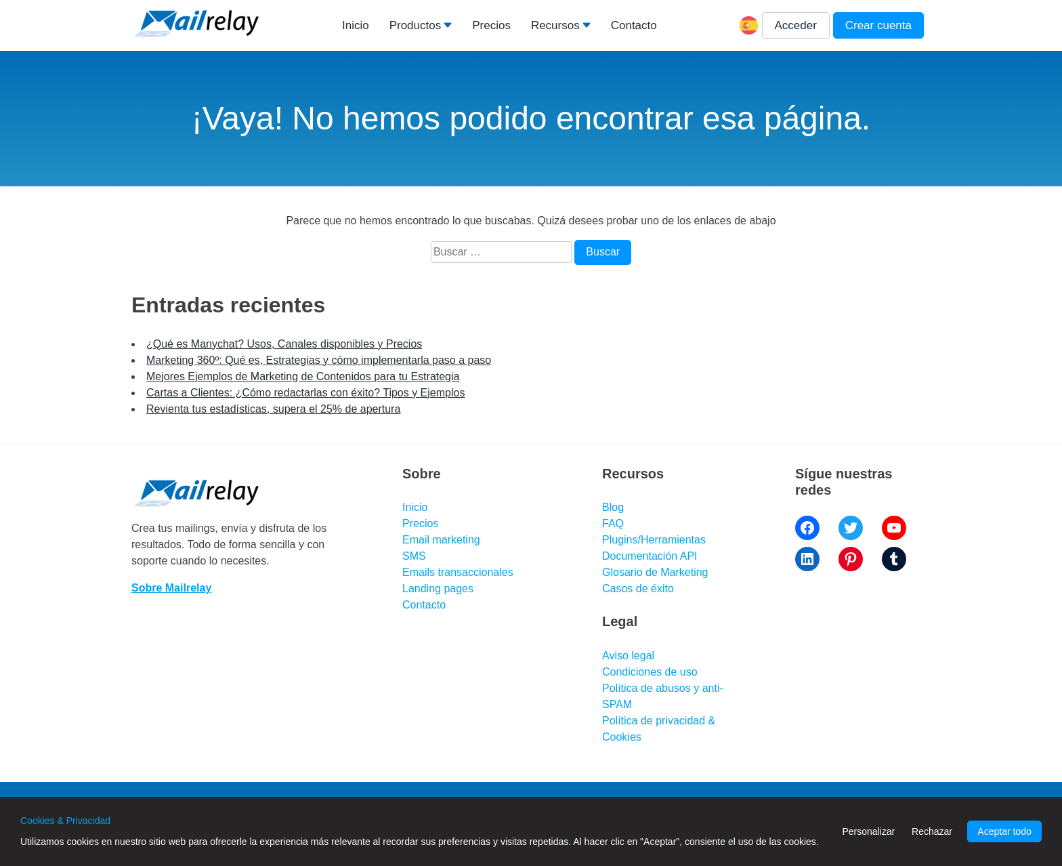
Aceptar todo (1004, 831)
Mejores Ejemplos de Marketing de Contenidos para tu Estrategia (302, 376)
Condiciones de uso (650, 672)
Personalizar (868, 831)
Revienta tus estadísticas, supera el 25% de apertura (273, 409)
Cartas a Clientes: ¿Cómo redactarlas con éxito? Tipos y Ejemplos (305, 392)
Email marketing (441, 539)
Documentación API (650, 556)
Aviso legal (628, 655)
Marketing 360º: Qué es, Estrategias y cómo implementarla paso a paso (318, 360)
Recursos (555, 25)
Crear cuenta (878, 25)
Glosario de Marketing (655, 572)
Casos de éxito (638, 588)
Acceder (796, 25)
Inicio (355, 25)
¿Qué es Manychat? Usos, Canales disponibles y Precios (284, 344)
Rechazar (932, 831)
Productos (415, 25)
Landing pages (437, 588)
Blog (613, 507)
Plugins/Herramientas (654, 539)
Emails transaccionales (457, 572)
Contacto (634, 25)
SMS (414, 556)
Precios (491, 25)
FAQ (613, 523)
